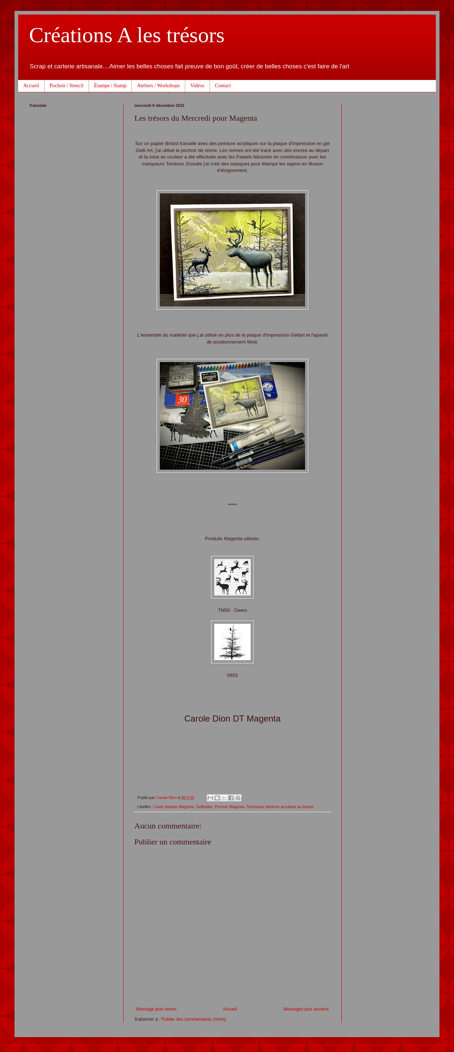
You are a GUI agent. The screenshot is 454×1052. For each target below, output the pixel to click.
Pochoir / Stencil (67, 85)
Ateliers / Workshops (158, 85)
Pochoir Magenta (229, 806)
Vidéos (197, 85)
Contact (223, 85)
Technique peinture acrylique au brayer (280, 806)
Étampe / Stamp (110, 85)
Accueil (31, 85)
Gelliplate (204, 806)
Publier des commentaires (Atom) (193, 1019)
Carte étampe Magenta (174, 806)
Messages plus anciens (306, 1009)
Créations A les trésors (126, 35)
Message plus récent (156, 1009)
